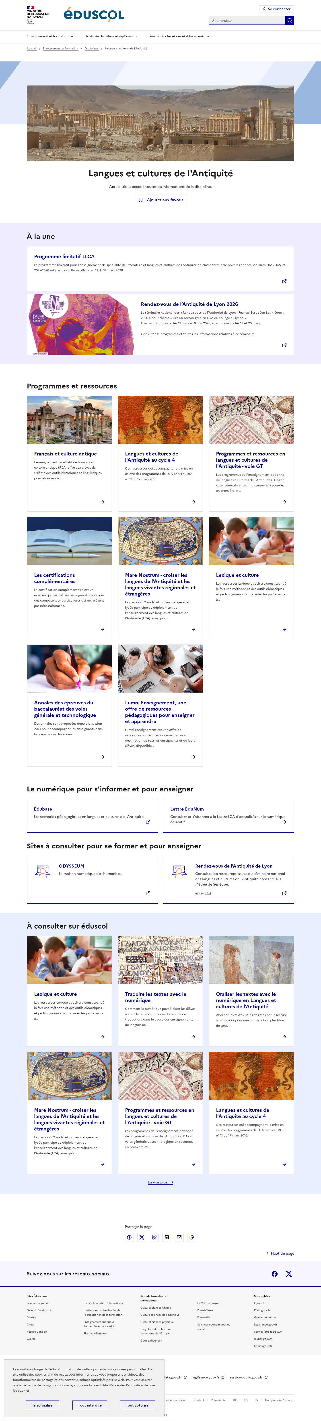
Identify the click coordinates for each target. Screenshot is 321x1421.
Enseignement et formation (47, 36)
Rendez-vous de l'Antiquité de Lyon (233, 866)
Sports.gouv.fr (263, 1346)
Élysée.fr (259, 1303)
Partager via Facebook (129, 1237)
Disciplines (92, 49)
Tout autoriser (138, 1405)
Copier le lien (191, 1237)
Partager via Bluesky (154, 1237)
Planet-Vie (203, 1317)
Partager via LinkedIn (166, 1237)
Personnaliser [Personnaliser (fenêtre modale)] (42, 1405)
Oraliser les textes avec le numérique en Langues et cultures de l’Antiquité (246, 1000)
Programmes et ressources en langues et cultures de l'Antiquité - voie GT (250, 460)
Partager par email (179, 1237)
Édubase (43, 809)
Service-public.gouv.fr (268, 1332)
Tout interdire (90, 1405)
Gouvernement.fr (265, 1317)
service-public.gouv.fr (246, 1377)
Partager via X (141, 1237)
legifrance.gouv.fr (206, 1377)
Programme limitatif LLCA (64, 256)
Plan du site (218, 1400)
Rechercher (289, 20)
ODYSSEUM (71, 866)
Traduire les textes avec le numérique (155, 997)
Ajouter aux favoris (165, 200)
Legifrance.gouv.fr (265, 1325)
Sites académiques (95, 1334)
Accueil (32, 49)
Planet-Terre (205, 1310)
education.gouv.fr (38, 1303)
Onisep (31, 1317)
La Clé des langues (208, 1303)
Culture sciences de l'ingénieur (159, 1315)
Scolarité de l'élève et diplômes (109, 36)
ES (257, 1400)
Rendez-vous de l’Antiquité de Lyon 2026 (189, 304)
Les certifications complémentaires (54, 578)
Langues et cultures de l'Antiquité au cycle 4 (151, 457)
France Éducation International (103, 1303)
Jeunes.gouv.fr (263, 1339)
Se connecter (279, 9)
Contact (199, 1400)
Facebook (274, 1274)
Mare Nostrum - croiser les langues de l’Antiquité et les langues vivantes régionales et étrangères (160, 584)
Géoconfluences (151, 1341)
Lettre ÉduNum (187, 809)
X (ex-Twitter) (289, 1274)
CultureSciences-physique (157, 1322)
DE (235, 1400)
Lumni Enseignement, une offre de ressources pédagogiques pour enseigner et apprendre (160, 712)
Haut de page (282, 1253)
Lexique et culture (237, 575)
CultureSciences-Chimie (155, 1308)
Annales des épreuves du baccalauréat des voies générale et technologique (65, 709)
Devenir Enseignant (39, 1310)
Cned (30, 1325)
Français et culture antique (65, 453)
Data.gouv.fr (262, 1310)
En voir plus (158, 1182)
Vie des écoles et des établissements (177, 36)
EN (246, 1400)
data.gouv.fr (173, 1377)
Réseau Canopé (37, 1332)
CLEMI (31, 1339)
